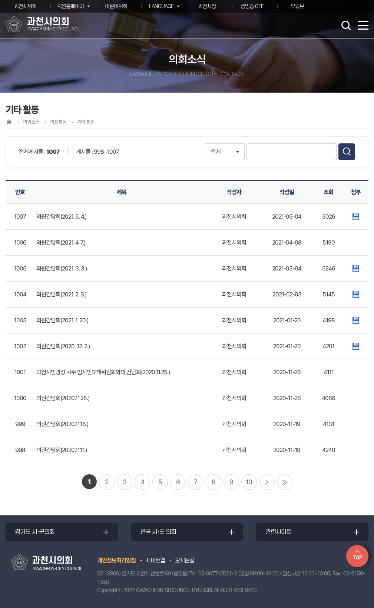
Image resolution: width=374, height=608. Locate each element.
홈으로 (9, 121)
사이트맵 (155, 560)
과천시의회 (25, 6)
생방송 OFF (252, 6)
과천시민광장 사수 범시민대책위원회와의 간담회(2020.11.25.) (103, 372)
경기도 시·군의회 (34, 532)
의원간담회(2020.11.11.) (61, 449)
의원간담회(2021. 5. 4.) (61, 216)
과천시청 (207, 6)
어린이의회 (116, 6)
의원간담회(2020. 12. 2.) (63, 346)
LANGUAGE (161, 6)
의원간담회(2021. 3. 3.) (61, 268)
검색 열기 (345, 25)
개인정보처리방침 (116, 560)
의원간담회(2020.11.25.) (62, 398)
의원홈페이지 (70, 6)
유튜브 (297, 6)
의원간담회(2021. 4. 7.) (60, 242)
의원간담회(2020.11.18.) (62, 424)
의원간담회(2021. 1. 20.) (62, 320)
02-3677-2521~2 (217, 574)
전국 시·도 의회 (158, 532)
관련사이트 (278, 532)
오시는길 (184, 560)
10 (249, 482)
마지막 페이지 (284, 482)
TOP (357, 558)
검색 (346, 151)
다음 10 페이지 (267, 482)
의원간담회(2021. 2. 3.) (61, 294)
